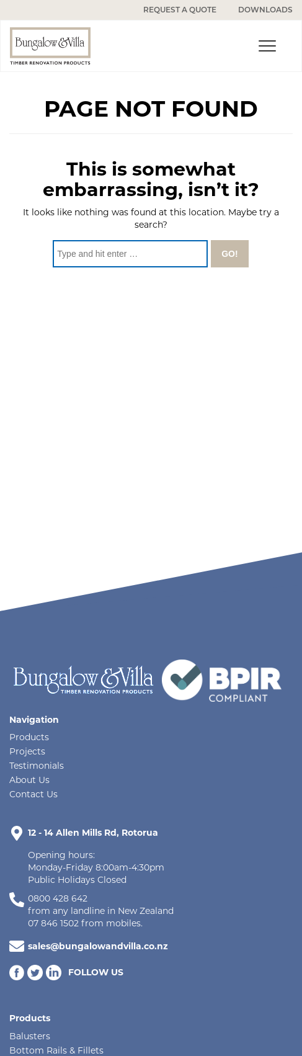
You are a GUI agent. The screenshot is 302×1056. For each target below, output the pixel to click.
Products (29, 737)
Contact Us (33, 794)
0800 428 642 (57, 898)
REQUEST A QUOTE (179, 9)
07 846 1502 (53, 923)
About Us (29, 779)
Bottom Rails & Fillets (56, 1050)
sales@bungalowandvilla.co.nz (98, 946)
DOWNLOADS (265, 9)
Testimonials (36, 765)
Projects (27, 751)
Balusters (29, 1036)
